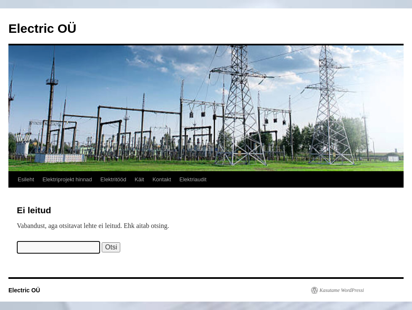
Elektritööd (113, 179)
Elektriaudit (193, 179)
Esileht (26, 179)
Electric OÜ (42, 28)
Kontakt (162, 179)
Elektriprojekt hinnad (67, 179)
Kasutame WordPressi (342, 290)
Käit (139, 179)
